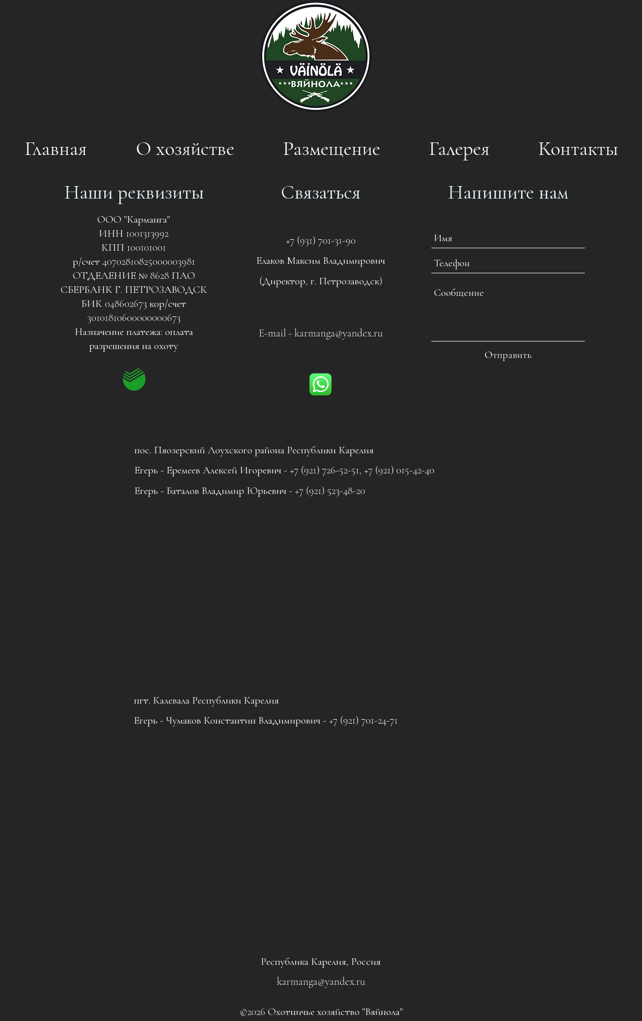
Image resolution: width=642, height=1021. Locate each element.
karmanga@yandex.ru (338, 333)
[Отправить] (508, 355)
